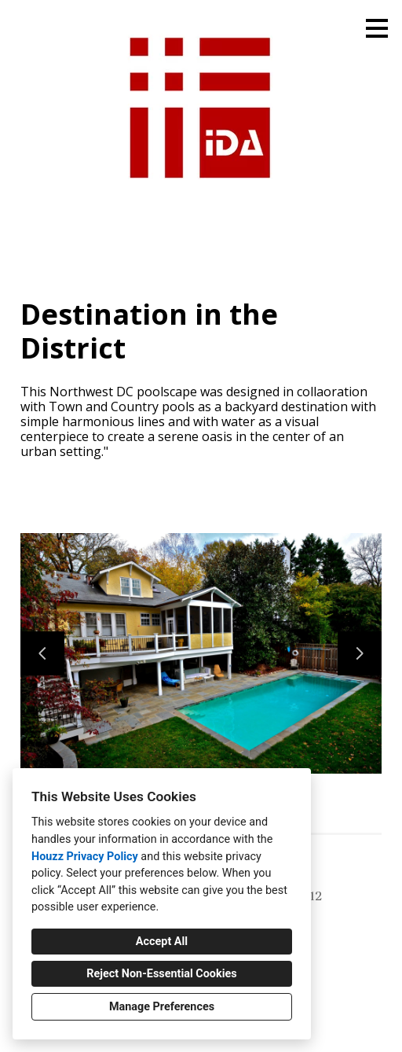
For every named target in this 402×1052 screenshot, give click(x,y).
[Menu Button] (377, 28)
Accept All (162, 941)
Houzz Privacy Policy (84, 856)
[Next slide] (360, 653)
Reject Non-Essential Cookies (161, 973)
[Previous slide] (42, 653)
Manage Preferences (161, 1006)
